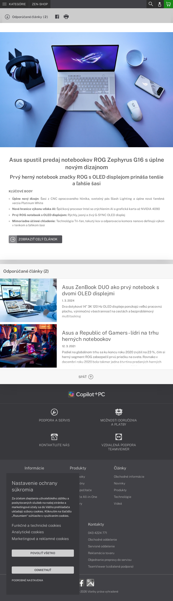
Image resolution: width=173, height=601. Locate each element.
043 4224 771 (97, 533)
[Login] (159, 4)
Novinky (119, 483)
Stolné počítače (81, 490)
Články (120, 468)
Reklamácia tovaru (101, 553)
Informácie (34, 468)
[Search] (150, 4)
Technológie (122, 497)
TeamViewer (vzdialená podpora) (110, 566)
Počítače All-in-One (83, 497)
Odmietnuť (41, 569)
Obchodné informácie (129, 476)
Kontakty (96, 524)
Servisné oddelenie (101, 546)
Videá (118, 503)
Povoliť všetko (41, 553)
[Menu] (14, 4)
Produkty (78, 468)
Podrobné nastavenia (27, 580)
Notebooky (77, 476)
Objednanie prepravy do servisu (109, 559)
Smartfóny (77, 483)
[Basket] (168, 4)
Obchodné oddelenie (102, 539)
